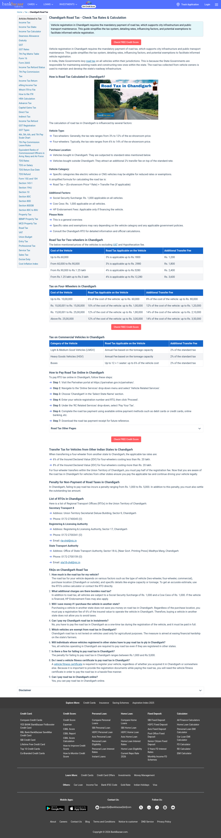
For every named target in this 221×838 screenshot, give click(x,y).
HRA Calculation (27, 98)
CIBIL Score (69, 729)
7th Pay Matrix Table (29, 54)
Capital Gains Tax (27, 107)
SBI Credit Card (27, 740)
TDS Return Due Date (29, 169)
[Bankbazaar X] (141, 807)
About (53, 821)
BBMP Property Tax (28, 219)
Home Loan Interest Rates (131, 743)
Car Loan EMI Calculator (183, 738)
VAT (21, 232)
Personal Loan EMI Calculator (186, 731)
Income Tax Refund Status (32, 67)
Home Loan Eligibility (131, 749)
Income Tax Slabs (27, 27)
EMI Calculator (184, 753)
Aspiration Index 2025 (143, 703)
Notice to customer (128, 821)
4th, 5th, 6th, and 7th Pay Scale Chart (31, 136)
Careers (63, 821)
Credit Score (69, 720)
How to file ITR (26, 94)
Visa (155, 785)
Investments (124, 775)
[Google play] (55, 808)
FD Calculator (183, 744)
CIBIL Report (69, 733)
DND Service (147, 821)
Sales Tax (23, 255)
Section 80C (25, 196)
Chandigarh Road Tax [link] (39, 12)
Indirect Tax (24, 116)
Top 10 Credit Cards (30, 749)
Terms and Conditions (104, 821)
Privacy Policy (164, 821)
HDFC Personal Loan (102, 732)
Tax (26, 12)
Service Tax (24, 250)
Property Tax (25, 214)
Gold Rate (125, 785)
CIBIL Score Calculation (69, 739)
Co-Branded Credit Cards (32, 753)
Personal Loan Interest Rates (103, 750)
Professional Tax (27, 246)
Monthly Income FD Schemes (157, 758)
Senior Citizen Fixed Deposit (157, 743)
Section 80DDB (26, 205)
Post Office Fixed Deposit (156, 735)
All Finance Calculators (188, 720)
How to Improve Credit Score (74, 747)
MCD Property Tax (28, 223)
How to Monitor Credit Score (74, 755)
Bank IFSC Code (109, 785)
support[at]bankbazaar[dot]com (113, 807)
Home (19, 12)
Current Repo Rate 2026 (130, 755)
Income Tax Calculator (30, 31)
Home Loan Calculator (188, 724)
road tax (90, 61)
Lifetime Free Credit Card (32, 744)
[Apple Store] (78, 808)
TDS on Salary (26, 165)
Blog (87, 821)
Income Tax (24, 22)
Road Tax (23, 228)
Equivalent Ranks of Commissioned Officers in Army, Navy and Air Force (31, 153)
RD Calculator (184, 749)
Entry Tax (23, 241)
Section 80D (25, 201)
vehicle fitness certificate (68, 664)
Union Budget (25, 237)
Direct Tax (24, 112)
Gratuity (23, 40)
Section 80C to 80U (28, 210)
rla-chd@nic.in (68, 540)
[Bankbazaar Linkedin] (149, 807)
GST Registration (27, 125)
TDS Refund (25, 174)
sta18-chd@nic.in (70, 562)
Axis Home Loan (129, 736)
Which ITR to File (27, 89)
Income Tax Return (28, 81)
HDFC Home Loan (130, 732)
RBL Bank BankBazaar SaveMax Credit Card (36, 734)
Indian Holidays (141, 785)
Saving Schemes (121, 703)
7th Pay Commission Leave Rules (29, 144)
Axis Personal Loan (101, 736)
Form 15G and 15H (28, 178)
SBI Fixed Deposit (156, 720)
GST (21, 45)
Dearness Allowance (29, 36)
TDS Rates (24, 161)
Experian (67, 724)
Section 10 (24, 192)
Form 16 (23, 58)
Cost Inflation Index (28, 264)
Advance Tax (25, 103)
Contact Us (76, 821)
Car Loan (78, 785)
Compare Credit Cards (31, 720)
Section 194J (25, 187)
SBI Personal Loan (101, 727)
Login (207, 4)
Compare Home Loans (129, 722)
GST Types (24, 130)
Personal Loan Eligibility (99, 743)
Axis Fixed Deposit (157, 729)
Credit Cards (89, 703)
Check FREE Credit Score (126, 42)
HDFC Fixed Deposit (158, 724)
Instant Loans (99, 756)
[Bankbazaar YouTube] (173, 807)
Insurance (104, 703)
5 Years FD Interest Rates (157, 750)
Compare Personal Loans (101, 722)
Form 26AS (24, 63)
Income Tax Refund (28, 121)
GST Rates (24, 49)
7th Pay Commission (29, 72)
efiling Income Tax (28, 85)
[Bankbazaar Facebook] (157, 807)
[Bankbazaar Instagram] (165, 807)
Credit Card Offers (106, 775)
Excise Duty (24, 259)
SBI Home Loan (128, 727)
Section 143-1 (26, 183)
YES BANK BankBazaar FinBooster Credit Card (37, 726)
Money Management (144, 775)
